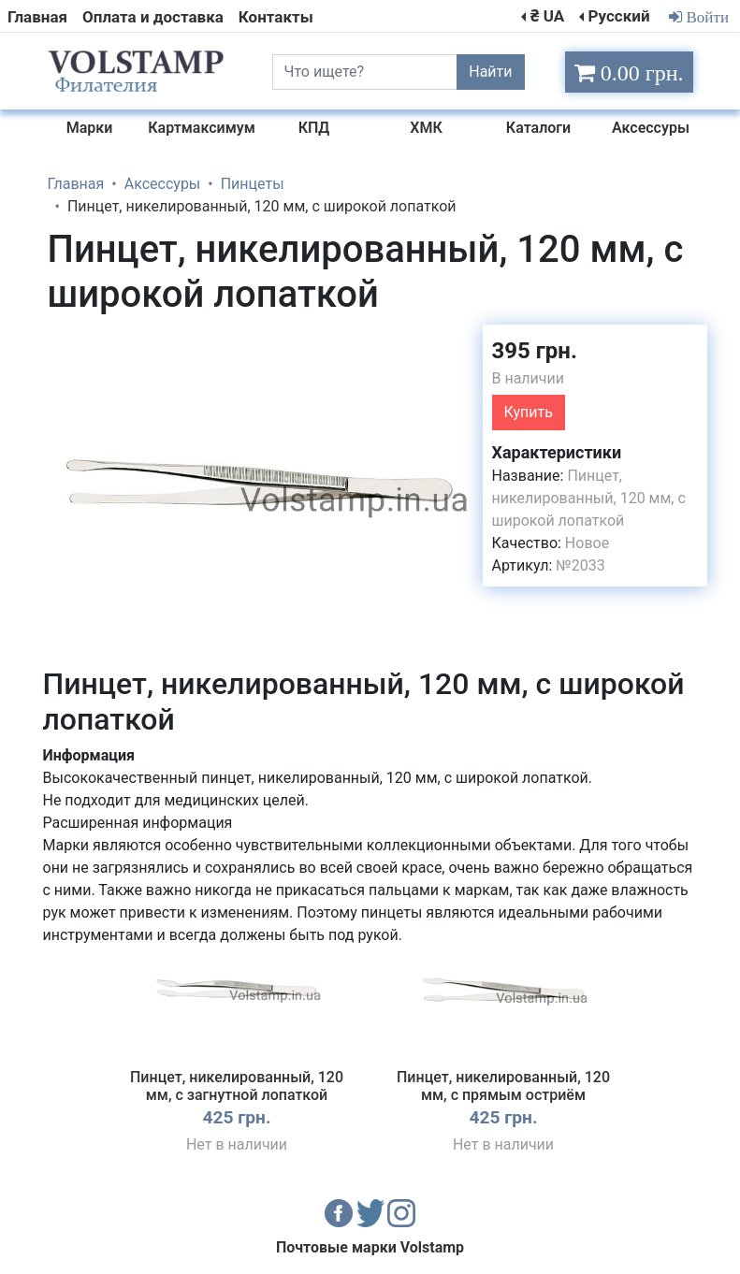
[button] (452, 341)
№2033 (580, 565)
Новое (587, 543)
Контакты (276, 16)
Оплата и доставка (153, 16)
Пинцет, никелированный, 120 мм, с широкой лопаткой (589, 498)
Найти (490, 71)
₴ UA (547, 16)
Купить (528, 412)
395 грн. (534, 351)
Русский (618, 16)
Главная (37, 16)
